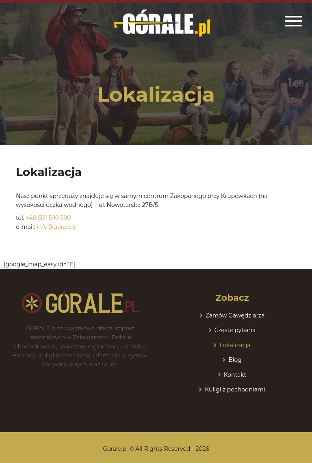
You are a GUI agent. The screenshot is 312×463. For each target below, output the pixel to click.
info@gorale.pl (57, 226)
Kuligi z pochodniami (235, 389)
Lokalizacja (234, 345)
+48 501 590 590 (48, 218)
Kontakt (235, 374)
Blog (235, 359)
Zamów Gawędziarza (235, 315)
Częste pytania (235, 330)
